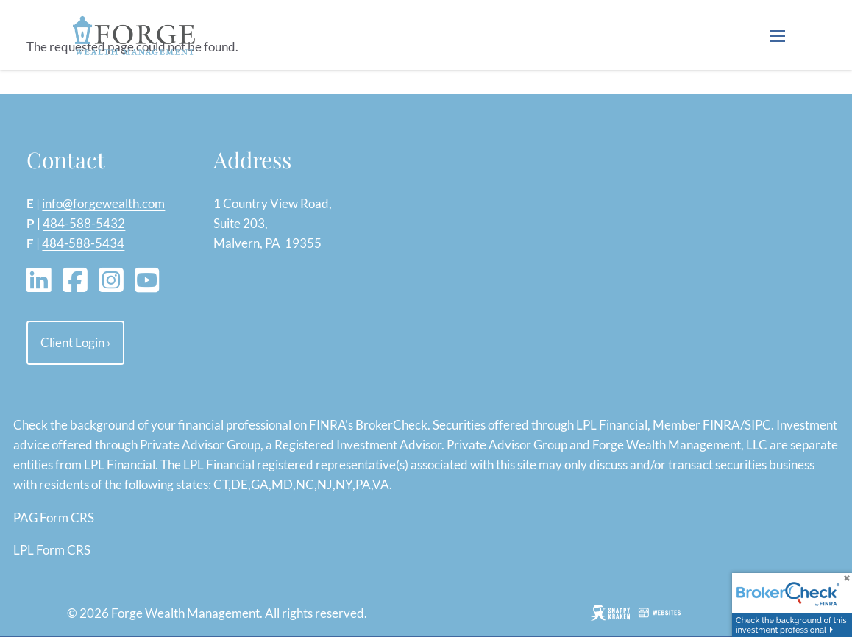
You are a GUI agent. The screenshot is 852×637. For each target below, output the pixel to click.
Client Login (75, 342)
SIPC (758, 425)
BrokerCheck (391, 425)
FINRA (721, 425)
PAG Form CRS (53, 517)
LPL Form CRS (51, 550)
